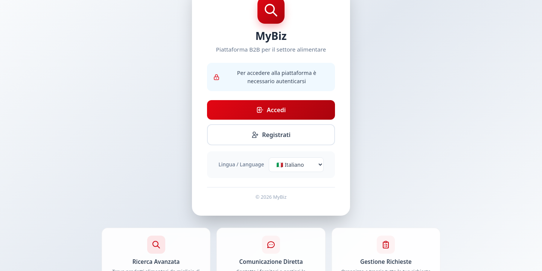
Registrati (271, 135)
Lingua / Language (241, 164)
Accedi (271, 110)
